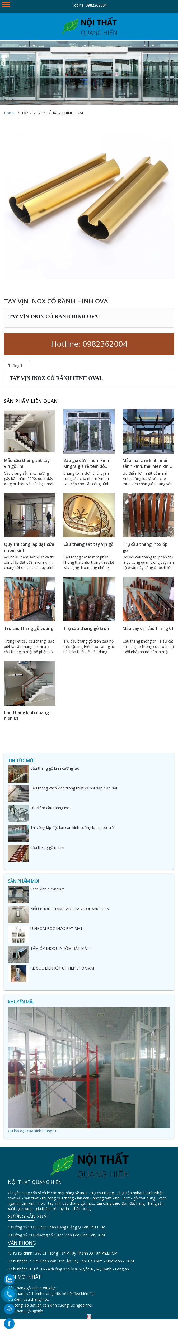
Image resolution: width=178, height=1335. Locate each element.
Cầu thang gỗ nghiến (25, 1310)
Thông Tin (17, 365)
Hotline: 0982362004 (89, 343)
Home (9, 112)
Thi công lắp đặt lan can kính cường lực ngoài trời (50, 1305)
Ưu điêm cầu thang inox (28, 1299)
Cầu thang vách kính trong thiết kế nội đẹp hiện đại (51, 1293)
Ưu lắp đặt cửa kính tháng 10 (32, 1130)
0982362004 (96, 5)
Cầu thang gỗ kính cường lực (32, 1287)
